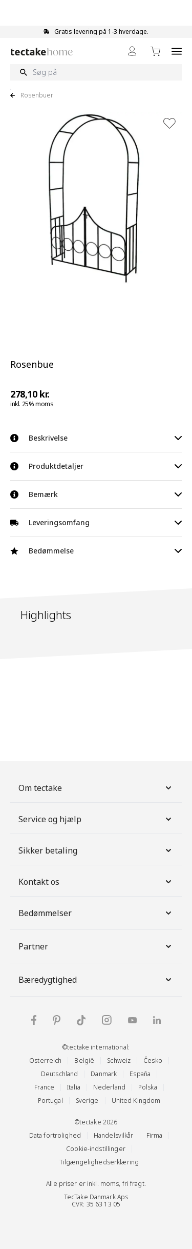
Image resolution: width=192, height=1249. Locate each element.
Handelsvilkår (114, 1135)
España (140, 1073)
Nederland (109, 1087)
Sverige (87, 1100)
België (84, 1060)
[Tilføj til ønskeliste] (169, 123)
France (44, 1087)
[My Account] (132, 51)
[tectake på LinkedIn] (157, 1020)
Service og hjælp (96, 819)
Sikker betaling (96, 850)
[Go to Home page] (41, 51)
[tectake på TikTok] (81, 1020)
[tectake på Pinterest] (56, 1020)
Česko (152, 1060)
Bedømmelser (96, 913)
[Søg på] (96, 72)
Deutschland (59, 1073)
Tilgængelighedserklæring (99, 1162)
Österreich (45, 1060)
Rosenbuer (36, 95)
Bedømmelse (96, 551)
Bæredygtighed (96, 979)
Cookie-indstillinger (95, 1148)
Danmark (104, 1073)
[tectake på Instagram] (107, 1020)
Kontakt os (96, 881)
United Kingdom (136, 1100)
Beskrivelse (96, 438)
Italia (73, 1087)
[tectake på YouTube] (132, 1020)
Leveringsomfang (96, 522)
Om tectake (96, 788)
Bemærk (96, 494)
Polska (147, 1087)
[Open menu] (177, 51)
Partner (96, 946)
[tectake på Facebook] (33, 1020)
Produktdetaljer (96, 466)
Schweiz (119, 1060)
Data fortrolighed (55, 1135)
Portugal (50, 1100)
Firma (154, 1135)
